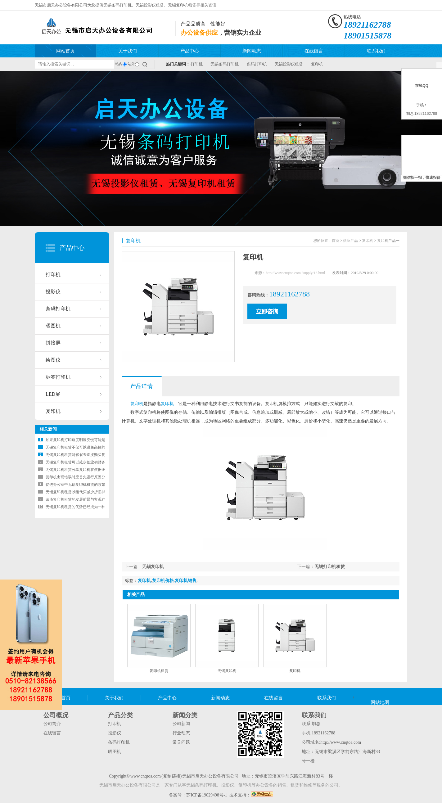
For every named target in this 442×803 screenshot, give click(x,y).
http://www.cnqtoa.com (340, 742)
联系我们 (376, 50)
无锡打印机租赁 (329, 566)
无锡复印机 (153, 566)
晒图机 (53, 325)
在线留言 (313, 50)
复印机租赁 (159, 671)
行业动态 (181, 733)
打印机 (197, 64)
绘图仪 (53, 360)
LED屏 (53, 394)
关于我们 (127, 50)
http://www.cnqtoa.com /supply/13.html (295, 273)
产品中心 (189, 50)
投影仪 (53, 291)
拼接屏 (53, 342)
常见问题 (181, 742)
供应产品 (350, 240)
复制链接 (171, 776)
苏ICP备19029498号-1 (206, 795)
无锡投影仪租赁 (150, 5)
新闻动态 (251, 50)
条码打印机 (257, 64)
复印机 (317, 64)
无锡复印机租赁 (182, 5)
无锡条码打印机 (117, 5)
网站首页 (65, 50)
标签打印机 (58, 377)
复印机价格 (163, 580)
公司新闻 (181, 723)
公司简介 (52, 723)
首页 (335, 240)
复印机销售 (185, 580)
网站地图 (380, 702)
